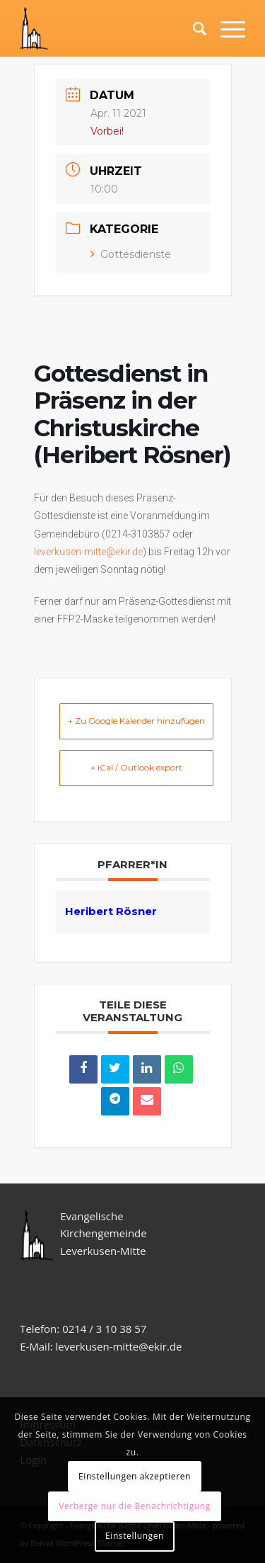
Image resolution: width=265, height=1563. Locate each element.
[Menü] (225, 28)
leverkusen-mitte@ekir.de (88, 551)
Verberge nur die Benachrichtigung (135, 1506)
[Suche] (192, 28)
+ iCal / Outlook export (136, 767)
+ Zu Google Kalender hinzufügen (136, 720)
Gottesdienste (130, 254)
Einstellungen (134, 1536)
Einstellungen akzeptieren (134, 1476)
